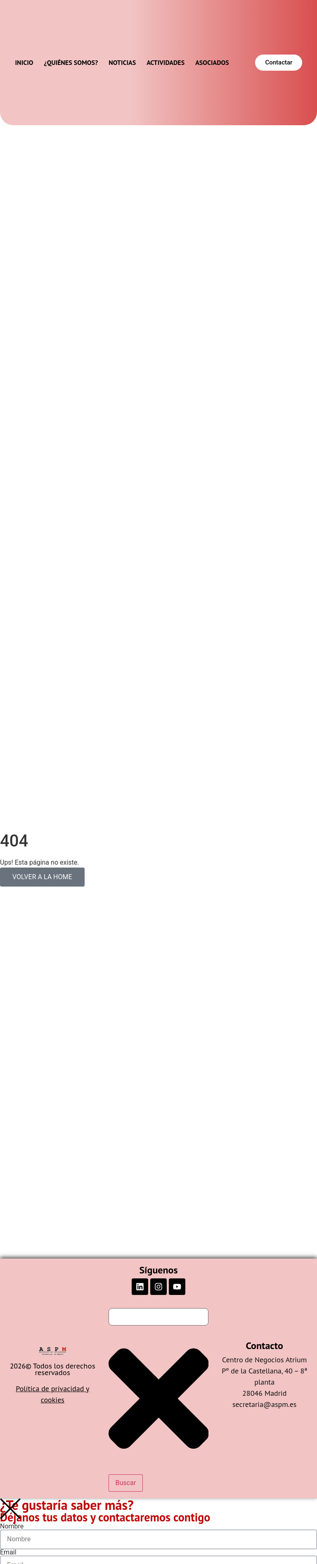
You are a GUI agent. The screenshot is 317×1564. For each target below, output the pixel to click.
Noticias (122, 62)
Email (8, 1552)
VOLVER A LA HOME (42, 877)
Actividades (166, 62)
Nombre (12, 1526)
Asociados (212, 62)
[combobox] (159, 1317)
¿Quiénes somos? (71, 62)
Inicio (24, 62)
